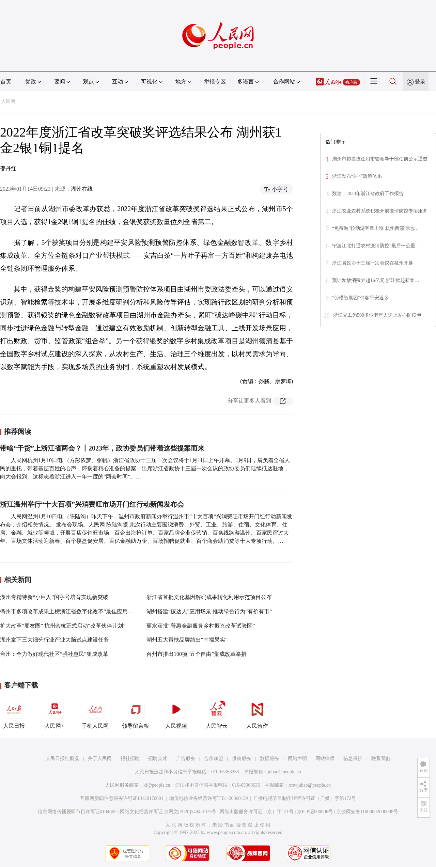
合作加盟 (213, 758)
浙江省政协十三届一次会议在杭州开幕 (372, 263)
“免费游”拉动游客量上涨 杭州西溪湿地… (375, 228)
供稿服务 (241, 758)
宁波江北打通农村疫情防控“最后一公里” (374, 245)
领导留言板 (135, 713)
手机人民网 (95, 713)
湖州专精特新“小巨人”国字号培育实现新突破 (54, 597)
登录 (420, 81)
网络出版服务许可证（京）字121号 (257, 811)
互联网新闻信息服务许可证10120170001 (122, 798)
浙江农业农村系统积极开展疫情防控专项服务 (379, 211)
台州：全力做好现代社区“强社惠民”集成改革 (54, 654)
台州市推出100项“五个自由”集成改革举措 (196, 654)
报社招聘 (130, 758)
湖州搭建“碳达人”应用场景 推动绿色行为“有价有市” (209, 611)
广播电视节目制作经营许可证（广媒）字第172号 (304, 798)
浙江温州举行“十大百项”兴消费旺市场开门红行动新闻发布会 (92, 504)
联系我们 (380, 758)
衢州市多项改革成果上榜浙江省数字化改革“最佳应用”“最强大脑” (78, 611)
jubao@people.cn (284, 771)
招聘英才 (157, 758)
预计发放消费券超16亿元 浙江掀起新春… (375, 280)
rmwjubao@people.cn (310, 785)
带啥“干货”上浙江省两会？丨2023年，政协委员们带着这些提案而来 (102, 448)
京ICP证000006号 (315, 811)
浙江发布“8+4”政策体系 (357, 176)
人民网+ (54, 713)
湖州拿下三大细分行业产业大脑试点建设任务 (54, 640)
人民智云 (217, 713)
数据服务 (269, 758)
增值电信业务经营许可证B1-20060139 (208, 798)
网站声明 (297, 758)
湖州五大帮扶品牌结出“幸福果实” (187, 640)
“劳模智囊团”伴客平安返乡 (360, 297)
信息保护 (352, 758)
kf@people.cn (156, 785)
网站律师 (324, 758)
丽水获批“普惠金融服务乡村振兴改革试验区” (200, 626)
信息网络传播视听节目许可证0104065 (77, 811)
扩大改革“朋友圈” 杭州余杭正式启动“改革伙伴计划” (62, 626)
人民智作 (257, 713)
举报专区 (215, 81)
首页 (5, 81)
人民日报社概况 (62, 758)
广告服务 (185, 758)
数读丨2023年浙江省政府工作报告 (368, 193)
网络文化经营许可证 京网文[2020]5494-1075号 (168, 811)
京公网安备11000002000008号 (367, 811)
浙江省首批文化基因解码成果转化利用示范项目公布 (209, 597)
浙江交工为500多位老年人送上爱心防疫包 (377, 315)
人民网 (8, 101)
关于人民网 (100, 758)
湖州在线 (82, 189)
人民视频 (176, 713)
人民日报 (14, 713)
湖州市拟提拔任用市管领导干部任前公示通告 (379, 158)
